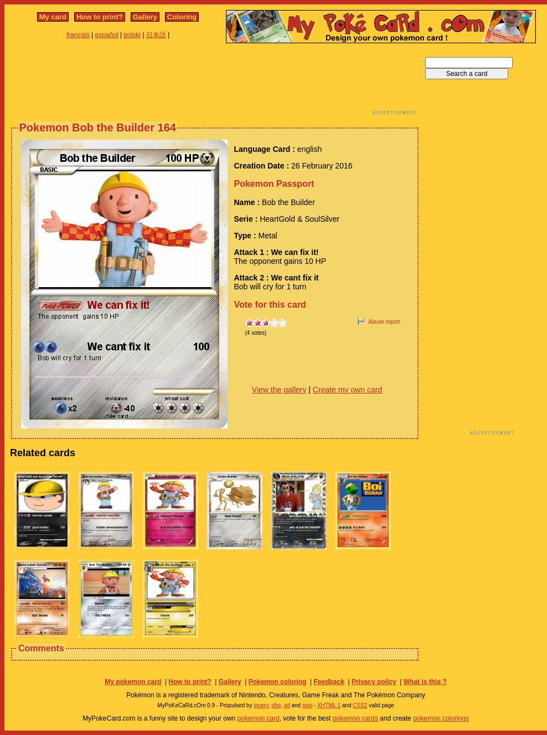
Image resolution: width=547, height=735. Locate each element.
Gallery (145, 17)
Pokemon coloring (278, 682)
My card (52, 17)
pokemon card (259, 718)
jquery (261, 705)
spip (307, 705)
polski (132, 35)
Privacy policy (374, 682)
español (106, 35)
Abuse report (384, 322)
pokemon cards (355, 718)
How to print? (99, 17)
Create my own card (347, 389)
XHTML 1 (328, 705)
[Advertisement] (214, 82)
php (276, 705)
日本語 (156, 35)
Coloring (182, 17)
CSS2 (360, 705)
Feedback (328, 682)
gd (287, 705)
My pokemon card (133, 682)
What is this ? (425, 682)
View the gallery (279, 389)
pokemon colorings (441, 718)
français (78, 35)
